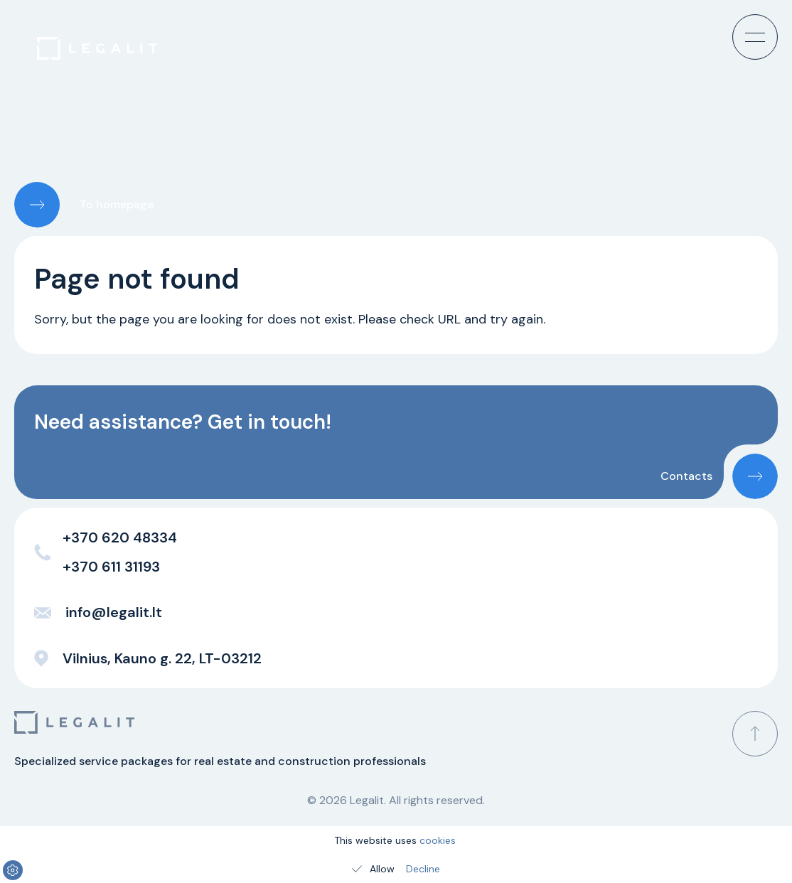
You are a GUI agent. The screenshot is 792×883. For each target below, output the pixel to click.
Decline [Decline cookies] (423, 868)
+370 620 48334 (120, 537)
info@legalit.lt (98, 612)
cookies (437, 840)
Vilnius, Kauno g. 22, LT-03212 (148, 658)
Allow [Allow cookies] (372, 869)
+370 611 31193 (111, 566)
